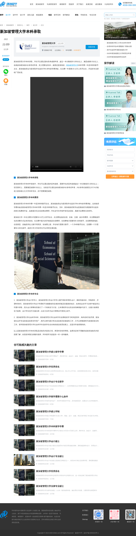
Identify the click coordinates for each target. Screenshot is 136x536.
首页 (31, 4)
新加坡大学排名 (116, 19)
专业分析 (92, 15)
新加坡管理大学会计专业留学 (50, 381)
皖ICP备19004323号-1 (91, 533)
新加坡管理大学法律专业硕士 (50, 486)
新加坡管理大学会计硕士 (48, 441)
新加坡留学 (40, 4)
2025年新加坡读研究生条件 (116, 57)
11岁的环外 (109, 4)
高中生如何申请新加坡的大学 (117, 50)
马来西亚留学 (52, 4)
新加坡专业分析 (43, 389)
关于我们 (79, 4)
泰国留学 (63, 4)
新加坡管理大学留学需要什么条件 (52, 396)
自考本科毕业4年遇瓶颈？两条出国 (119, 46)
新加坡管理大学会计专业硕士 (50, 456)
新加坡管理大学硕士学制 (48, 411)
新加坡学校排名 (43, 374)
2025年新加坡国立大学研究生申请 (119, 53)
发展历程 (89, 4)
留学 (28, 25)
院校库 (71, 4)
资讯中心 (20, 25)
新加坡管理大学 (48, 43)
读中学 (15, 15)
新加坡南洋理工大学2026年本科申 (119, 43)
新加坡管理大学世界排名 (48, 367)
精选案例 (39, 15)
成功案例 (98, 4)
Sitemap (85, 519)
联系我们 (85, 515)
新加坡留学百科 (43, 359)
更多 (133, 63)
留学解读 (66, 15)
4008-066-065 (129, 5)
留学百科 (57, 15)
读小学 (22, 15)
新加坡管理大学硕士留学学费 (50, 352)
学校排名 (84, 15)
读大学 (8, 15)
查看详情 (91, 47)
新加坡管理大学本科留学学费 (50, 426)
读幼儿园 (30, 15)
